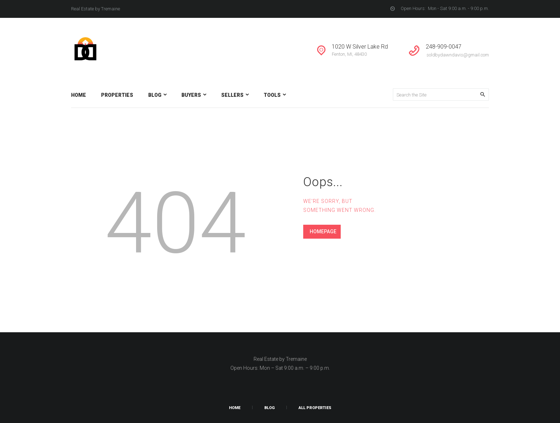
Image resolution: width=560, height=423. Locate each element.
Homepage (323, 231)
